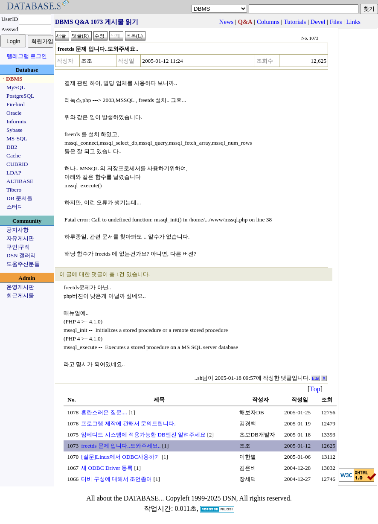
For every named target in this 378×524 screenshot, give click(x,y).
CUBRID (17, 164)
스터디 (14, 207)
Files (336, 21)
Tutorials (295, 21)
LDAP (13, 172)
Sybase (14, 130)
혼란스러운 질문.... (104, 412)
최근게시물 (20, 295)
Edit (316, 378)
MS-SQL (16, 138)
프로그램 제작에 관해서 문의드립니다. (128, 423)
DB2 (11, 147)
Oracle (14, 113)
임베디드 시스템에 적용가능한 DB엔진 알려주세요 (143, 434)
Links (353, 21)
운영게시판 (20, 287)
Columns (268, 21)
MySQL (15, 87)
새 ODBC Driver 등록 (107, 468)
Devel (318, 21)
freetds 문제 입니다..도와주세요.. (120, 445)
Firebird (15, 104)
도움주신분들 (23, 264)
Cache (13, 155)
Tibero (13, 189)
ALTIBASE (19, 181)
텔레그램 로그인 (27, 56)
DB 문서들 (19, 198)
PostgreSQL (20, 96)
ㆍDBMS (11, 79)
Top (315, 389)
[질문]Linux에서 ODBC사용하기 (120, 457)
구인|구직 (18, 247)
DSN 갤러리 (21, 255)
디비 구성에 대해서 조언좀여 (116, 479)
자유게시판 (20, 238)
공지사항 (17, 230)
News (226, 21)
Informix (16, 121)
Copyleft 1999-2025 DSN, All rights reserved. (229, 498)
